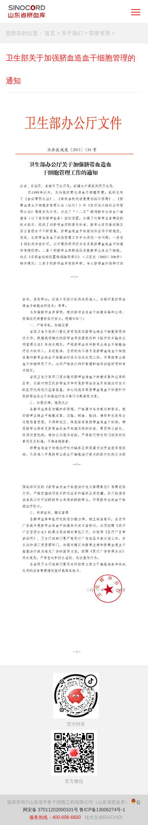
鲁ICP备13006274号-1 (102, 809)
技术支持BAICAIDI (103, 817)
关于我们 (72, 33)
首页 (50, 33)
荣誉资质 (99, 33)
